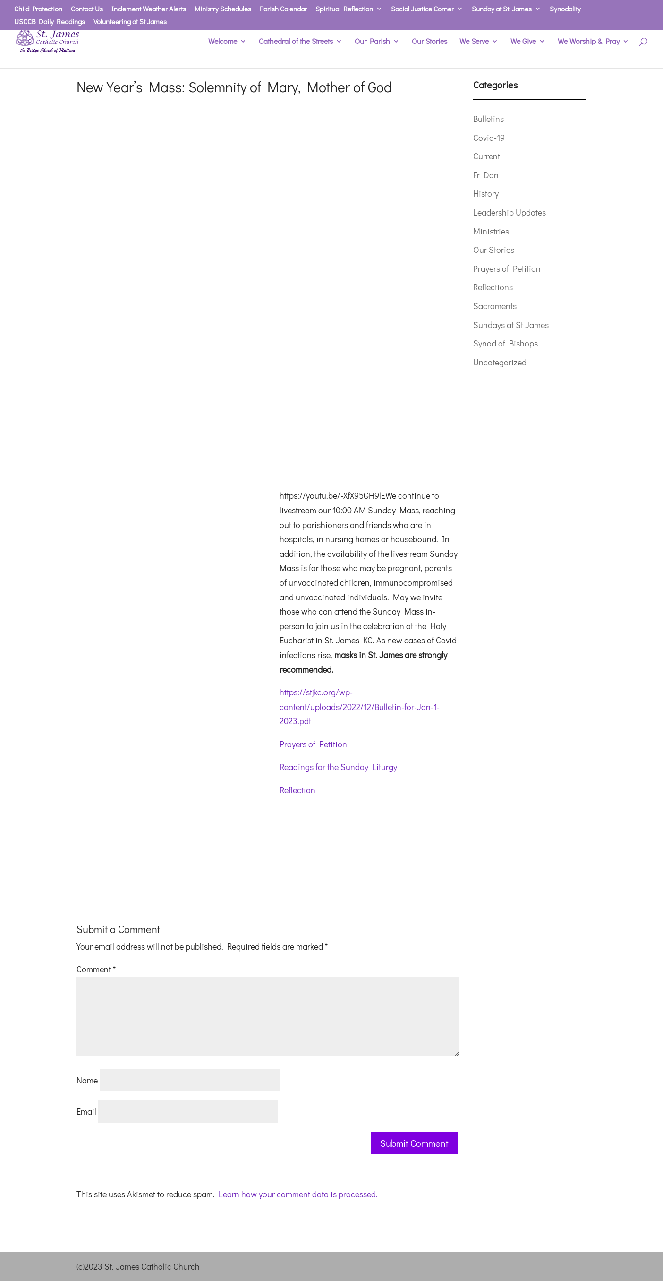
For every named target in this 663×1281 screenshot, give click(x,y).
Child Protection (38, 9)
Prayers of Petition (313, 744)
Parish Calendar (283, 9)
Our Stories (429, 42)
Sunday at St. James (502, 9)
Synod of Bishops (505, 343)
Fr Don (486, 175)
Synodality (565, 9)
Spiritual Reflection (344, 9)
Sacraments (495, 306)
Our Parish (372, 42)
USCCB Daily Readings (49, 22)
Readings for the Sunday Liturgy (338, 766)
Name (87, 1080)
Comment (96, 969)
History (486, 193)
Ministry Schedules (223, 9)
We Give (523, 42)
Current (486, 156)
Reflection (297, 790)
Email (86, 1111)
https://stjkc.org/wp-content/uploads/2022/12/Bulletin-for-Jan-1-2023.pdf (360, 706)
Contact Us (87, 9)
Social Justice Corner (422, 9)
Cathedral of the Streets (296, 42)
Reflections (493, 287)
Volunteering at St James (130, 22)
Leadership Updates (509, 212)
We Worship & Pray (589, 42)
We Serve (474, 42)
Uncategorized (500, 362)
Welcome (222, 42)
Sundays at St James (511, 324)
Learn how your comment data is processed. (298, 1194)
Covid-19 (489, 137)
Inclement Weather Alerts (148, 9)
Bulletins (488, 118)
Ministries (491, 231)
